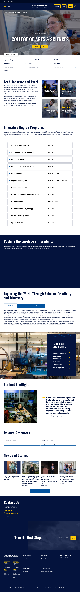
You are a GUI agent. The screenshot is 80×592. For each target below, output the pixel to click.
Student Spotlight (8, 67)
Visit (64, 6)
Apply (44, 46)
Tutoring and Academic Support (48, 444)
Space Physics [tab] (41, 223)
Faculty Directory (26, 558)
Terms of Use (66, 587)
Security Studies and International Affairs (58, 368)
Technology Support (39, 588)
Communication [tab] (41, 159)
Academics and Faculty (14, 12)
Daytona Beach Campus (10, 440)
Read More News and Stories (40, 491)
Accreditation (44, 558)
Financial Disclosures (45, 565)
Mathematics (56, 361)
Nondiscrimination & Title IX (45, 587)
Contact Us (7, 70)
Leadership (7, 63)
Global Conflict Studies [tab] (41, 188)
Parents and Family (26, 555)
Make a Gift (7, 444)
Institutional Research (45, 568)
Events (30, 63)
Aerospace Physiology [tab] (41, 145)
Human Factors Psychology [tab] (41, 209)
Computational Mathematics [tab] (41, 166)
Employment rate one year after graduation (49, 109)
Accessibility (36, 587)
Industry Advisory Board (46, 440)
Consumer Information (46, 561)
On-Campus (10, 1)
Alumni (23, 561)
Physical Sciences (57, 364)
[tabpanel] (40, 318)
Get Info (57, 6)
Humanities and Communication (57, 357)
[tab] (11, 306)
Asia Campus (15, 569)
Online (5, 1)
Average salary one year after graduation (67, 109)
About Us (56, 60)
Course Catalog (25, 571)
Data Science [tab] (41, 174)
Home (5, 12)
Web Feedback (73, 587)
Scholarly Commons (26, 568)
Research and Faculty (34, 60)
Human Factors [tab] (41, 202)
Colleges (24, 12)
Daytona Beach (9, 85)
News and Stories (58, 67)
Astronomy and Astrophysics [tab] (41, 152)
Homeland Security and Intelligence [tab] (41, 195)
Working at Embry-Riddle (46, 571)
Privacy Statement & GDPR (57, 587)
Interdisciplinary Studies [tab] (41, 216)
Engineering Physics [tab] (41, 181)
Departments (57, 63)
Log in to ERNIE (64, 557)
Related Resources (33, 67)
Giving (23, 565)
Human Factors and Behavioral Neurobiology (59, 352)
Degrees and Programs (10, 60)
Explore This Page (10, 54)
